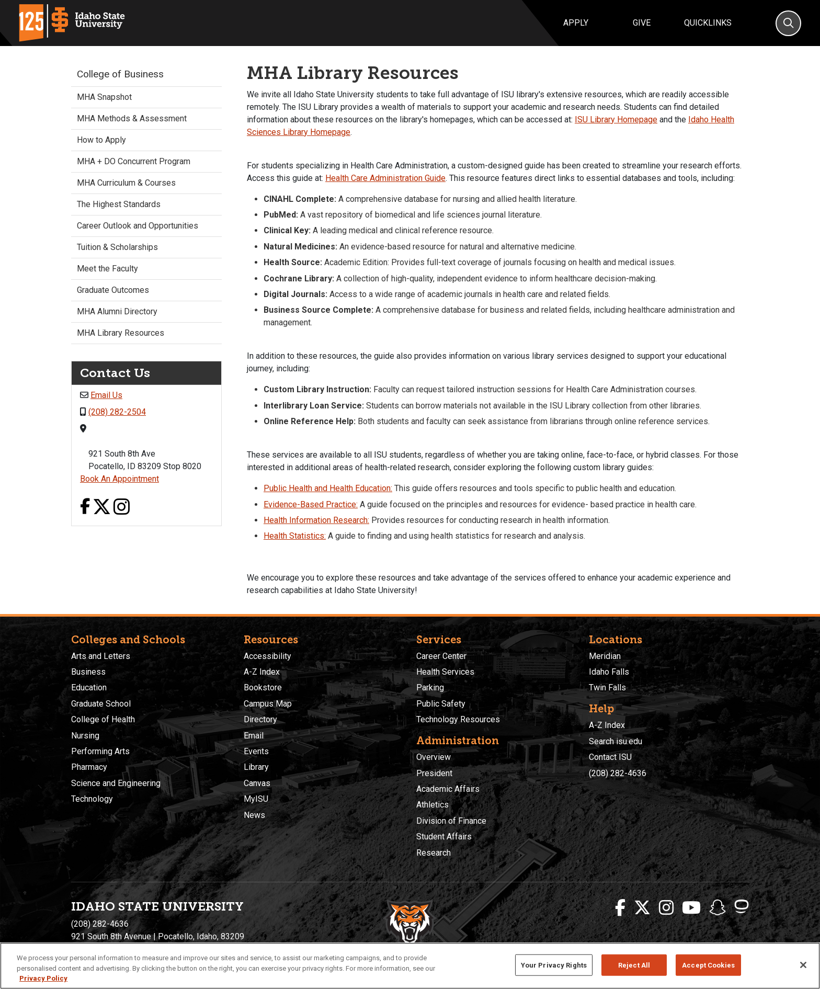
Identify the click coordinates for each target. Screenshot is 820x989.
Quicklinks (708, 23)
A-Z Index (262, 672)
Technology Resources (458, 719)
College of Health (103, 719)
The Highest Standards (119, 204)
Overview (433, 757)
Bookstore (263, 687)
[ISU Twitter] (642, 908)
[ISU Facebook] (620, 908)
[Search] (788, 23)
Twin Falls (607, 687)
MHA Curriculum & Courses (126, 183)
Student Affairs (444, 837)
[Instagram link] (121, 507)
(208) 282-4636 (617, 773)
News (254, 815)
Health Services (445, 672)
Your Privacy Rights (554, 965)
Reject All (634, 965)
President (434, 773)
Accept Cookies (708, 965)
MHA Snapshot (104, 97)
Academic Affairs (448, 789)
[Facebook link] (85, 507)
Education (89, 687)
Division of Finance (451, 821)
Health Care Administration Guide (385, 178)
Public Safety (440, 704)
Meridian (605, 656)
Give (642, 23)
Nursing (85, 736)
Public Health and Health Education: (328, 488)
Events (256, 751)
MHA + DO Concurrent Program (133, 161)
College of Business (120, 74)
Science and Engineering (116, 783)
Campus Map (268, 704)
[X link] (102, 507)
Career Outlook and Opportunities (137, 226)
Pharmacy (89, 767)
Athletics (432, 805)
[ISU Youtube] (691, 908)
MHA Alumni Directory (117, 311)
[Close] (803, 964)
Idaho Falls (609, 672)
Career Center (441, 656)
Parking (430, 687)
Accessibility (267, 656)
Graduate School (101, 704)
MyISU (256, 799)
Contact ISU (610, 757)
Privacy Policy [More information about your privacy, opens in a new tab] (43, 978)
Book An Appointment (119, 479)
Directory (260, 719)
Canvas (257, 783)
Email (254, 736)
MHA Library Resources (120, 333)
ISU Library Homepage (616, 119)
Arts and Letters (100, 656)
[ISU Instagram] (666, 908)
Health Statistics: (295, 536)
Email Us (106, 395)
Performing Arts (100, 751)
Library (256, 767)
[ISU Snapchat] (717, 908)
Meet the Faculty (107, 269)
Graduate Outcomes (113, 290)
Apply (575, 23)
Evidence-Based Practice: (311, 504)
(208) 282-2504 (117, 412)
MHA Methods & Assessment (132, 118)
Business (88, 672)
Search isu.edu (615, 741)
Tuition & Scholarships (117, 247)
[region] (410, 965)
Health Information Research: (316, 520)
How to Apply (101, 140)
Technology (92, 799)
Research (433, 853)
